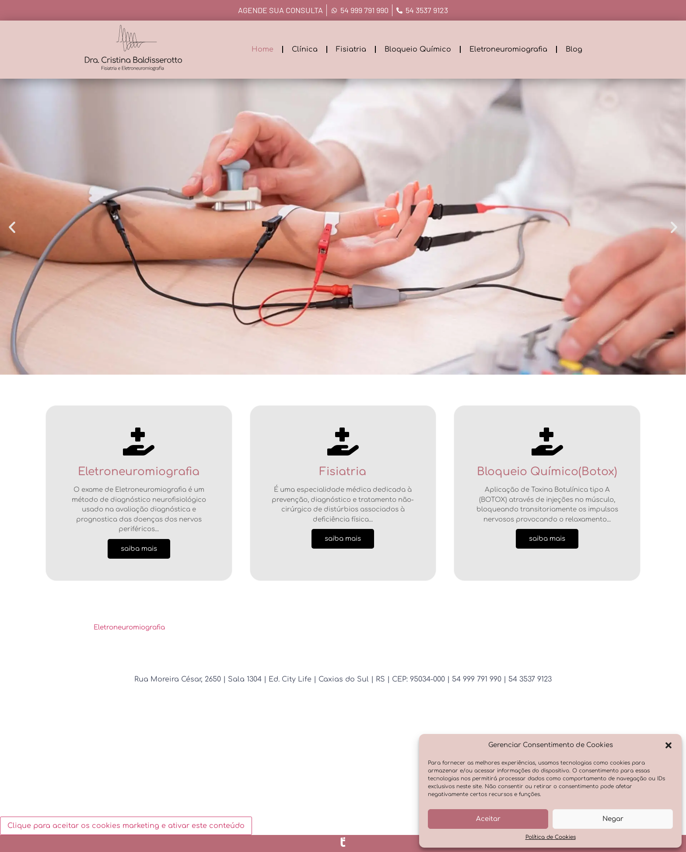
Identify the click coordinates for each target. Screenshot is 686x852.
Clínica (305, 49)
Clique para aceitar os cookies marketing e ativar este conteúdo (126, 826)
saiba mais (139, 549)
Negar (612, 819)
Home (262, 49)
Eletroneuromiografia (508, 49)
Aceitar (488, 819)
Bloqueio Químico (418, 49)
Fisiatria (351, 49)
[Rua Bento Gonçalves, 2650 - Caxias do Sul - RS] (343, 767)
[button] (668, 745)
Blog (574, 49)
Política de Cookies (550, 837)
